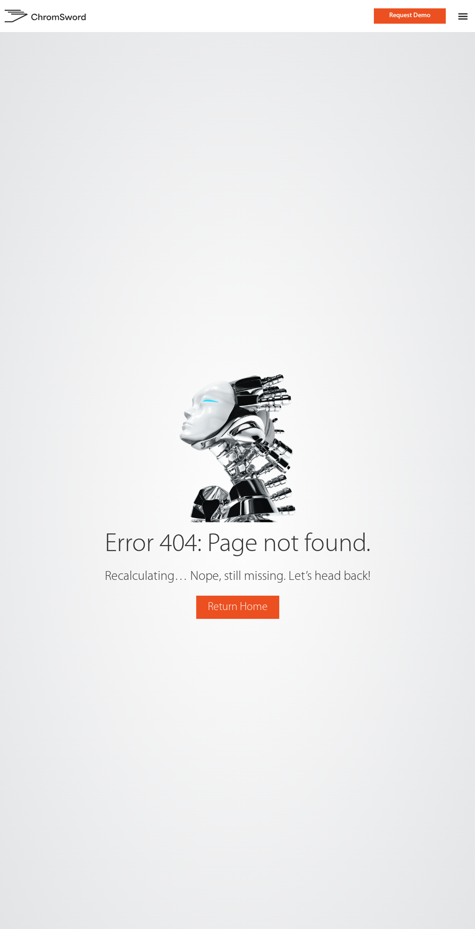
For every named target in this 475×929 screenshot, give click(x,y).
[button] (462, 16)
